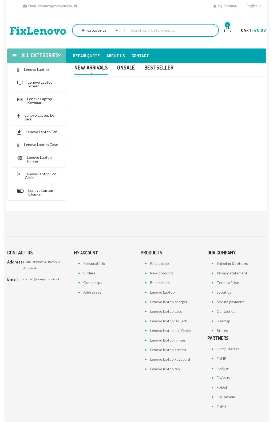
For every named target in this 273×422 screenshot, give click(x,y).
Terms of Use (228, 282)
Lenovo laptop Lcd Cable (170, 330)
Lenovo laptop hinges (168, 340)
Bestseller (158, 67)
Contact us (226, 311)
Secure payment (230, 301)
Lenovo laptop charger (168, 301)
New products (162, 273)
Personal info (94, 263)
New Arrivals (91, 67)
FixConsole (226, 397)
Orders (89, 273)
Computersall (228, 349)
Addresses (92, 292)
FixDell (222, 387)
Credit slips (92, 282)
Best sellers (160, 282)
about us (224, 292)
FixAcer (223, 368)
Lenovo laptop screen (168, 349)
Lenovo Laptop (162, 292)
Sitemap (223, 321)
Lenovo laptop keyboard (170, 359)
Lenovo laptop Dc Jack (168, 321)
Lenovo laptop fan (165, 369)
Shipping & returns (232, 263)
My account (86, 252)
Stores (222, 330)
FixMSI (222, 406)
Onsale (126, 67)
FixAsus (223, 377)
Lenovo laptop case (166, 311)
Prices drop (159, 263)
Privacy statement (232, 273)
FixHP (221, 358)
